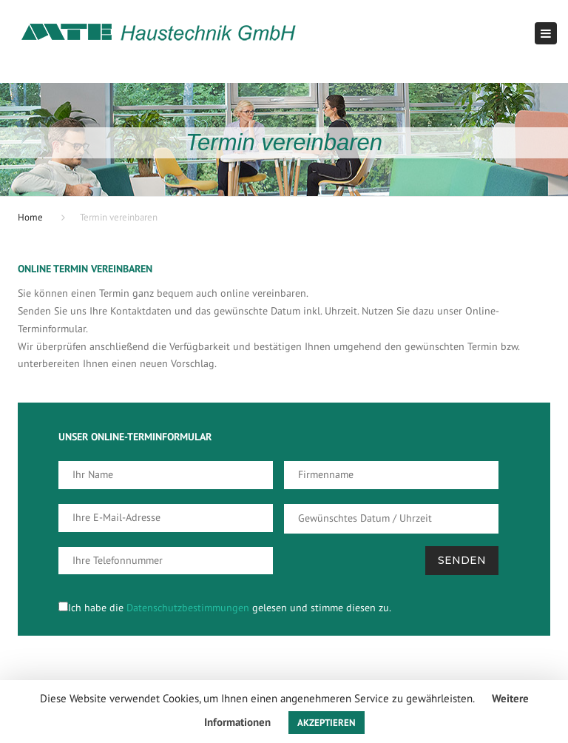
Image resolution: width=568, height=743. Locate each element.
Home (30, 217)
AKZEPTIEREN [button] (326, 722)
